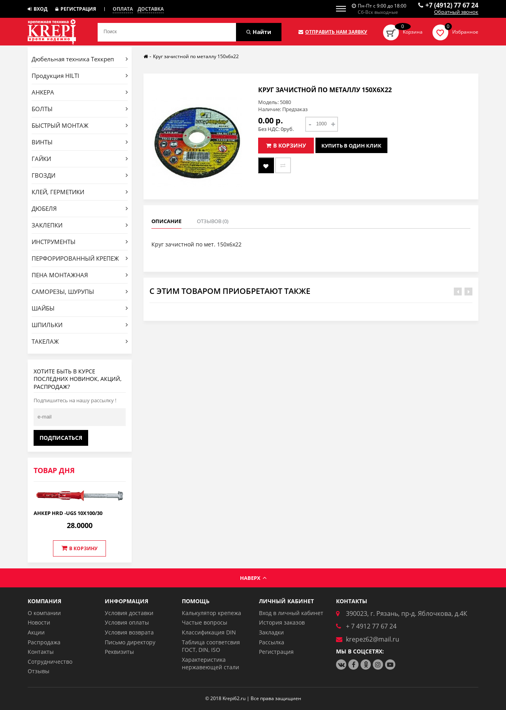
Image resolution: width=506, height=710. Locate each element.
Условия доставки (129, 613)
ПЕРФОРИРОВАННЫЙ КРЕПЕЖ (80, 258)
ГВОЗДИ (80, 175)
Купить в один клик (351, 145)
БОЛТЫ (80, 109)
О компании (44, 613)
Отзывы (38, 671)
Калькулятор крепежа (211, 613)
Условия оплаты (127, 622)
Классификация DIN (209, 632)
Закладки (271, 632)
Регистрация (75, 9)
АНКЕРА (80, 92)
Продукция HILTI (80, 76)
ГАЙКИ (80, 159)
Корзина (413, 31)
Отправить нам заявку (332, 32)
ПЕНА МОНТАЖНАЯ (80, 275)
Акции (36, 632)
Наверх (253, 577)
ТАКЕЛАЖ (80, 341)
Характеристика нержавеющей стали (210, 663)
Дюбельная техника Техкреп (80, 59)
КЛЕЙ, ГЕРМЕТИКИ (80, 192)
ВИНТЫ (80, 142)
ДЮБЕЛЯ (80, 208)
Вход (37, 9)
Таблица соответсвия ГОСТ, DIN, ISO (211, 646)
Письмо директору (130, 642)
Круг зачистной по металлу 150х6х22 (196, 56)
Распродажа (44, 642)
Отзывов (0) (212, 221)
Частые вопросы (204, 622)
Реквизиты (119, 651)
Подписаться (61, 437)
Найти (258, 32)
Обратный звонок (456, 12)
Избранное (465, 31)
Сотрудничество (50, 661)
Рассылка (271, 642)
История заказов (282, 622)
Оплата (123, 9)
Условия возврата (129, 632)
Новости (39, 622)
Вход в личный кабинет (291, 613)
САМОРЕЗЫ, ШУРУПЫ (80, 291)
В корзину (79, 548)
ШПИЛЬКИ (80, 325)
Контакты (41, 651)
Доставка (151, 9)
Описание (166, 221)
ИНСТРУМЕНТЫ (80, 242)
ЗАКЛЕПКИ (80, 225)
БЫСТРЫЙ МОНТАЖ (80, 125)
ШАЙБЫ (80, 308)
